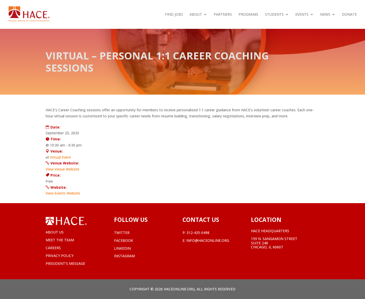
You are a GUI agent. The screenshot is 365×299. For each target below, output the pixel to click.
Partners (223, 15)
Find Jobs (174, 15)
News (325, 15)
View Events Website (63, 193)
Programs (248, 15)
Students (274, 15)
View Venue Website (62, 169)
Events (301, 15)
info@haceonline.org (207, 240)
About (196, 15)
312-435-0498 (198, 232)
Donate (349, 15)
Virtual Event (60, 157)
